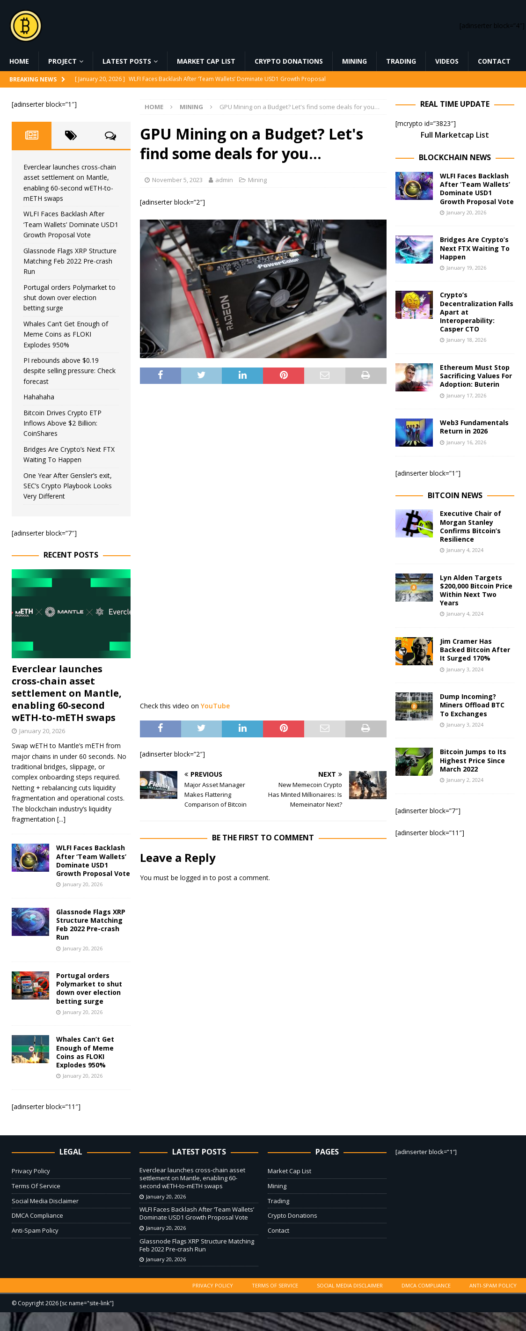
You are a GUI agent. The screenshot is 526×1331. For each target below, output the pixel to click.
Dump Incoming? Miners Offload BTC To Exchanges (472, 705)
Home (19, 61)
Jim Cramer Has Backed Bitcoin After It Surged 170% (475, 649)
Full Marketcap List (455, 135)
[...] (61, 819)
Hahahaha (38, 396)
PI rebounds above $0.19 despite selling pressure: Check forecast (69, 371)
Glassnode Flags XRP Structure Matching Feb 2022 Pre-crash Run (70, 261)
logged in (194, 877)
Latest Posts (126, 61)
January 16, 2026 (466, 442)
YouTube (215, 705)
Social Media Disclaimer (45, 1201)
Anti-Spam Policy (35, 1230)
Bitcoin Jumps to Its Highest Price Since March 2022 (473, 760)
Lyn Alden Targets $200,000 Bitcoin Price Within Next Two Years (476, 590)
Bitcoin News (455, 495)
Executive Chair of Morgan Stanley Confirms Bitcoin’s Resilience (470, 526)
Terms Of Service (36, 1186)
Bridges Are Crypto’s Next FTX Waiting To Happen (475, 248)
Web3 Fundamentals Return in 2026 (474, 426)
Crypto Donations (289, 61)
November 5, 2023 (177, 180)
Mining (354, 61)
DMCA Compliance (37, 1215)
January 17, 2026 (466, 395)
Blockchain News (455, 157)
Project (62, 61)
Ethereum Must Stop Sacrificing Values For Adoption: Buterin (476, 376)
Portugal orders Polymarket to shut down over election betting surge (69, 298)
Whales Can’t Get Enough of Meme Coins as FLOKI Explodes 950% (65, 334)
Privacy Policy (31, 1171)
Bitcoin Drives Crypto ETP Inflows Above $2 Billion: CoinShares (62, 423)
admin (224, 180)
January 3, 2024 (464, 669)
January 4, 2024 (464, 549)
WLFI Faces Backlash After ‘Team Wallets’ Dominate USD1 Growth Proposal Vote (70, 224)
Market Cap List (206, 61)
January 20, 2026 (42, 731)
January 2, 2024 (464, 779)
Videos (447, 61)
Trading (401, 61)
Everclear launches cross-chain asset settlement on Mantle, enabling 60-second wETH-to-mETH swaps (67, 693)
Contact (494, 61)
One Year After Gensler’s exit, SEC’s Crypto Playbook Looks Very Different (67, 486)
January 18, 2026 (466, 339)
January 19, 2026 (466, 267)
